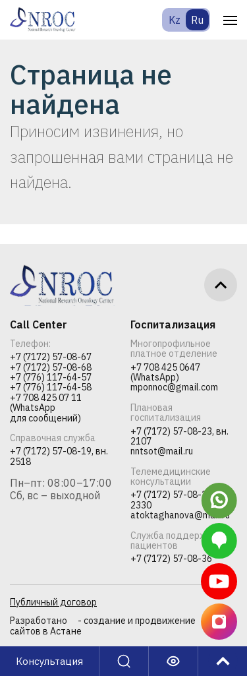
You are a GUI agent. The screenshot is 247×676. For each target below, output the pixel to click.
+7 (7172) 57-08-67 (51, 357)
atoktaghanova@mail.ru (180, 515)
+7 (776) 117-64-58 (51, 387)
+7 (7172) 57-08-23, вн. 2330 (179, 500)
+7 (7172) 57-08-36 (171, 559)
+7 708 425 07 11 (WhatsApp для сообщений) (46, 408)
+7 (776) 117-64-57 (51, 378)
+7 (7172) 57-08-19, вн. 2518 (59, 456)
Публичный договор (53, 602)
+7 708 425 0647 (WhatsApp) (165, 373)
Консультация (49, 661)
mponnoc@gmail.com (174, 387)
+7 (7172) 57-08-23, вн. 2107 (179, 437)
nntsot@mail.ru (161, 451)
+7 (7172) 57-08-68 (51, 368)
